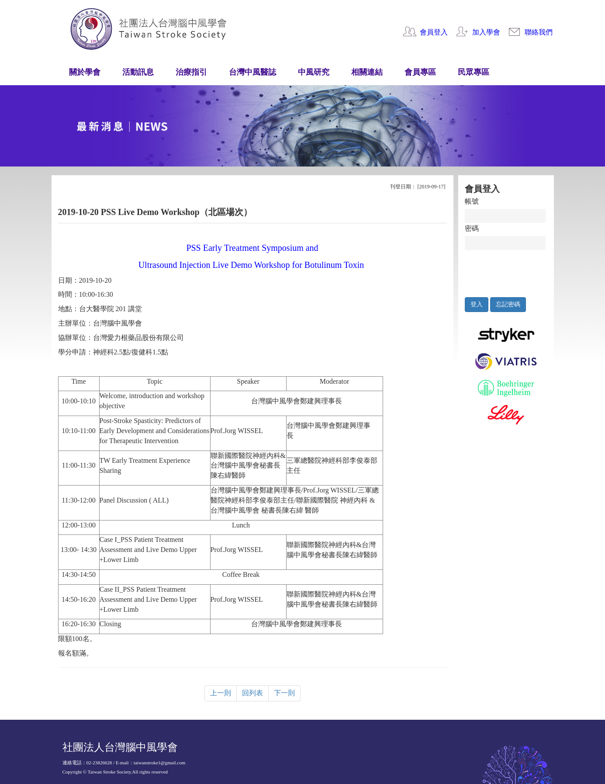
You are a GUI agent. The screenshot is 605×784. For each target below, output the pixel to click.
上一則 (220, 693)
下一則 (284, 693)
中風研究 (313, 72)
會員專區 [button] (420, 72)
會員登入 (434, 32)
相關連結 (367, 72)
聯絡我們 (539, 32)
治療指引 (191, 72)
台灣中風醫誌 (252, 72)
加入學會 (486, 32)
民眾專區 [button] (473, 72)
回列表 (252, 693)
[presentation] (505, 271)
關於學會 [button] (84, 72)
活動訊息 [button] (138, 72)
